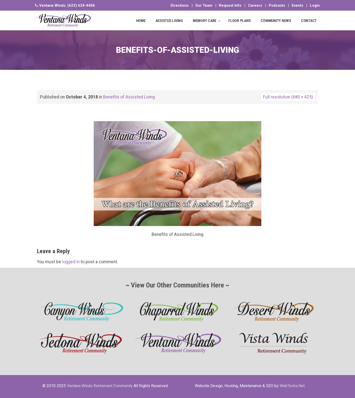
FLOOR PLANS (239, 21)
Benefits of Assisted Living (129, 97)
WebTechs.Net (292, 385)
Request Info (230, 5)
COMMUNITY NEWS (276, 21)
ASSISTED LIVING (169, 21)
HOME (141, 21)
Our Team (203, 5)
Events (297, 5)
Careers (255, 5)
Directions (180, 5)
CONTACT (309, 21)
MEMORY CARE (204, 21)
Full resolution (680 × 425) (288, 97)
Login (315, 5)
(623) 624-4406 (81, 5)
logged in (71, 261)
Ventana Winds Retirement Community (100, 385)
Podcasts (277, 5)
